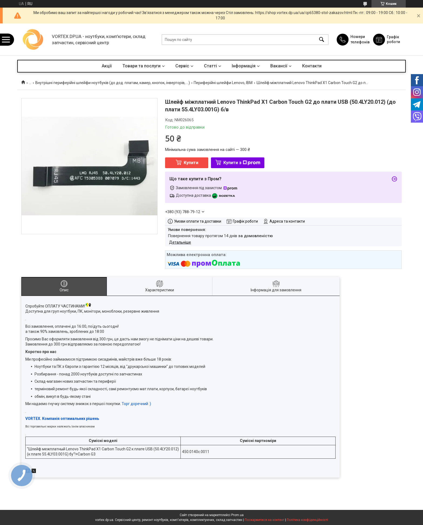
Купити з (241, 162)
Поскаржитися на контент (264, 520)
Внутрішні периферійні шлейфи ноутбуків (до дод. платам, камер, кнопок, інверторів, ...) (112, 83)
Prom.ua (237, 515)
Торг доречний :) (136, 404)
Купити (191, 162)
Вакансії (278, 65)
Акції (107, 65)
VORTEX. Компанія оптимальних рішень (62, 418)
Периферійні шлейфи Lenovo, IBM (223, 83)
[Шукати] (321, 39)
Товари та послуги (141, 65)
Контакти (312, 65)
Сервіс (182, 65)
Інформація (243, 65)
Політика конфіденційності (307, 520)
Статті (210, 65)
